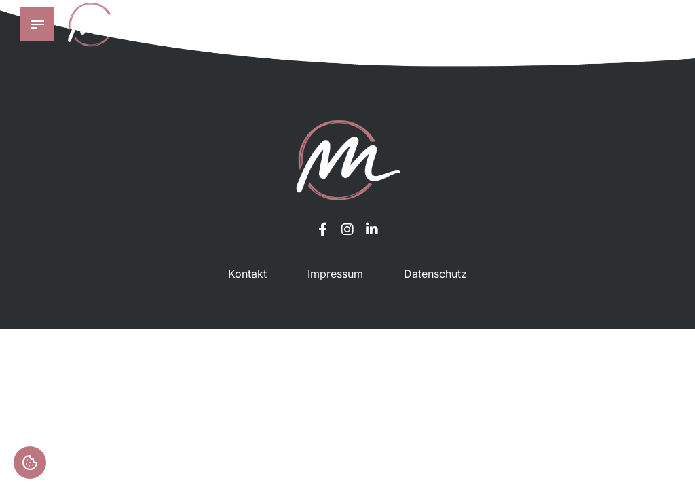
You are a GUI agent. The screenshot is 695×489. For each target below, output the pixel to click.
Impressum (335, 273)
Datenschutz (435, 273)
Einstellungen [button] (30, 462)
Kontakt (247, 273)
